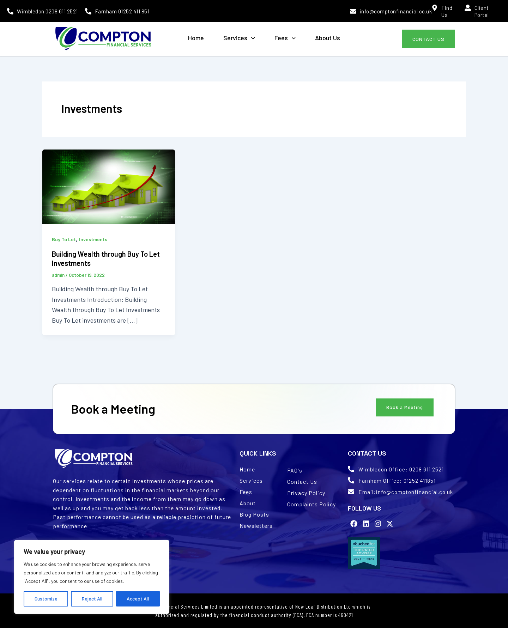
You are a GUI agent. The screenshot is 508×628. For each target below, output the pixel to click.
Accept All (138, 599)
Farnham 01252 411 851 (122, 11)
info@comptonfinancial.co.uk (396, 11)
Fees (285, 38)
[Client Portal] (468, 8)
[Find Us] (434, 8)
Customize (46, 599)
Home (196, 38)
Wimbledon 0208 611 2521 (47, 11)
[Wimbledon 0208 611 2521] (10, 11)
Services (239, 38)
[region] (91, 577)
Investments (93, 239)
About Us (327, 38)
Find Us (446, 11)
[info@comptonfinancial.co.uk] (353, 11)
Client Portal (481, 11)
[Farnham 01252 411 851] (88, 11)
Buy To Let (64, 239)
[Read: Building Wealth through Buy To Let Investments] (108, 186)
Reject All (92, 599)
